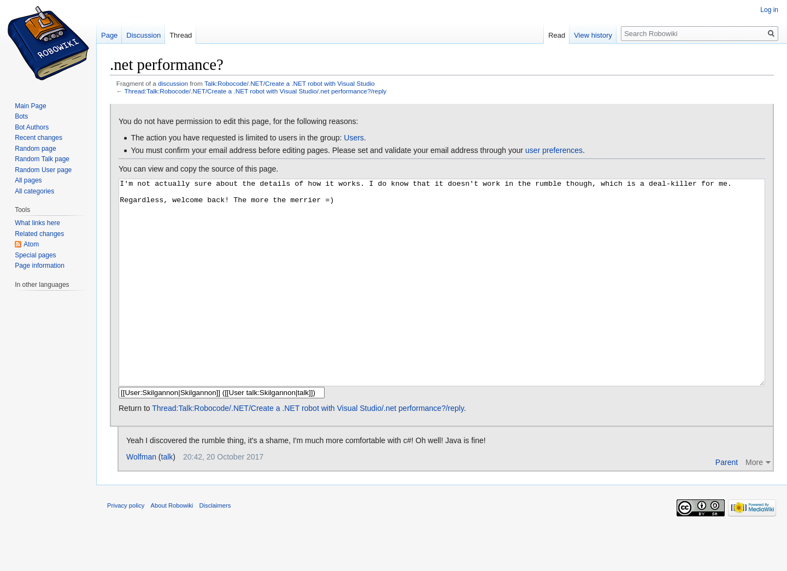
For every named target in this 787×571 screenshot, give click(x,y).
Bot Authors (32, 127)
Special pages (35, 255)
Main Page (30, 106)
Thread (180, 35)
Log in (769, 10)
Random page (35, 148)
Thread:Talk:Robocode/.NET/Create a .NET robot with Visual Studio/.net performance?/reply (256, 91)
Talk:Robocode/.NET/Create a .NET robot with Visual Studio (289, 83)
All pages (28, 180)
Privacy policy (125, 546)
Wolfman (141, 497)
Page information (39, 265)
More (754, 503)
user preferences (554, 150)
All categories (34, 191)
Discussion (143, 35)
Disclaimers (215, 546)
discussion (173, 83)
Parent (726, 503)
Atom (31, 244)
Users (354, 137)
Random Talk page (42, 159)
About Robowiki (172, 546)
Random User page (43, 170)
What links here (37, 223)
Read (556, 35)
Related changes (39, 234)
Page (109, 35)
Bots (21, 116)
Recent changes (38, 138)
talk (167, 497)
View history (593, 35)
